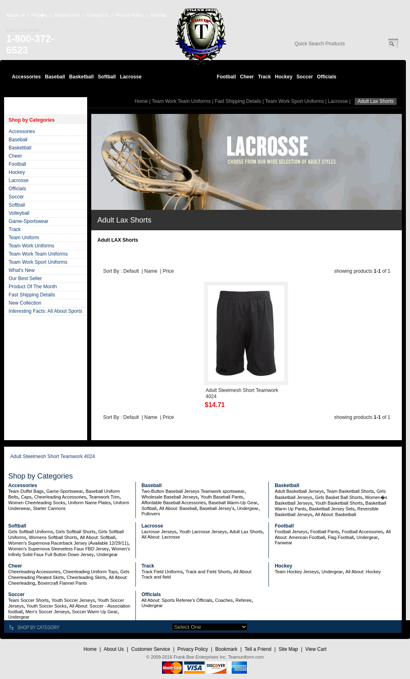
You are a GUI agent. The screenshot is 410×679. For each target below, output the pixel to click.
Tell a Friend (258, 649)
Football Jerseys (291, 531)
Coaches (223, 600)
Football (226, 77)
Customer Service (150, 649)
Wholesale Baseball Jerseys (170, 496)
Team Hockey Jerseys (297, 571)
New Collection (25, 303)
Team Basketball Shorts (350, 491)
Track (264, 77)
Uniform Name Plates (89, 502)
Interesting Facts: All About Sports (45, 311)
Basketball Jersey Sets (331, 508)
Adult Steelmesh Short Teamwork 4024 (52, 456)
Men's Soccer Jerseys (47, 611)
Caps (26, 496)
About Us (15, 15)
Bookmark (226, 649)
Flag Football (341, 537)
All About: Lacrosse (161, 536)
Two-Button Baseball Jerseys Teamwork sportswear (193, 491)
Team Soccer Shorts (28, 600)
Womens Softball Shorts (53, 537)
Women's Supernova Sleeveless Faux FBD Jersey (58, 548)
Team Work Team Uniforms (38, 254)
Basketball (81, 77)
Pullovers (151, 513)
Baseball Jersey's (216, 508)
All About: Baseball (178, 508)
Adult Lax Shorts (246, 531)
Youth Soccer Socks (47, 605)
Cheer (247, 77)
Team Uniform (24, 237)
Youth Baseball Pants (221, 496)
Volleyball (19, 213)
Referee (244, 600)
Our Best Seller (25, 278)
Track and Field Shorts (207, 571)
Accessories (26, 77)
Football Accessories (362, 531)
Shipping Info (67, 15)
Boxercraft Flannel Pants (62, 583)
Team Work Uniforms (31, 246)
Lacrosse (131, 77)
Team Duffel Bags (26, 491)
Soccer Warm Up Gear (94, 611)
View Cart (316, 649)
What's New (22, 270)
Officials (326, 77)
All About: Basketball (335, 514)
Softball (107, 77)
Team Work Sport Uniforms (38, 262)
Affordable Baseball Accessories (174, 502)
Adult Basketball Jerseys (299, 491)
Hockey (284, 77)
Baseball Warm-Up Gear (232, 502)
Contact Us (98, 15)
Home (141, 101)
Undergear (247, 508)
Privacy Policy (129, 15)
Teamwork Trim (104, 496)
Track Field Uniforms (162, 571)
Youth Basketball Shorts (339, 503)
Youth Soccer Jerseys (73, 600)
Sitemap (158, 15)
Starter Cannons (49, 508)
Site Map (288, 649)
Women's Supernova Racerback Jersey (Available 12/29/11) (68, 543)
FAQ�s (39, 15)
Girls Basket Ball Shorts (339, 497)
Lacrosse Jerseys (159, 531)
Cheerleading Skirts (86, 577)
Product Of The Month (33, 286)
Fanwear (283, 542)
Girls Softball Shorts (75, 531)
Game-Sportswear (28, 221)
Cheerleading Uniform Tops (90, 571)
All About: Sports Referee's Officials (177, 600)
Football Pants (324, 531)
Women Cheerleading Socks (36, 502)
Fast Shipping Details (32, 295)
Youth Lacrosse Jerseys (203, 531)
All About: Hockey (363, 571)
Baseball (55, 77)
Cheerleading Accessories (60, 496)
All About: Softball (97, 537)
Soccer (305, 77)
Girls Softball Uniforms (30, 531)
